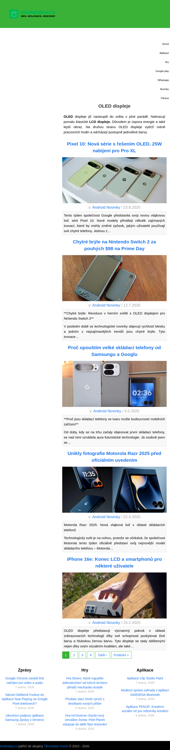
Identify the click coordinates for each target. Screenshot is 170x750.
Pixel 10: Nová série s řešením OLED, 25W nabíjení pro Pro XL (114, 147)
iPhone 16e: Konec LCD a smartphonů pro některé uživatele (114, 562)
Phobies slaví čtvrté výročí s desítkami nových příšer (84, 701)
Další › (102, 655)
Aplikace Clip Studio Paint (145, 678)
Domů (165, 44)
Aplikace (164, 53)
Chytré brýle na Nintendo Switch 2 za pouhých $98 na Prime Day (114, 245)
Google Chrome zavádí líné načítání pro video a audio (24, 680)
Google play (162, 71)
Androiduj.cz (8, 746)
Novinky (164, 89)
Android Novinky (106, 207)
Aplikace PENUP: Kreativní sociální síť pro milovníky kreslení (145, 709)
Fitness (165, 98)
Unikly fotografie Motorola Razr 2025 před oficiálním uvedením (114, 456)
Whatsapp (163, 80)
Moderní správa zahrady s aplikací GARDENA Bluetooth (145, 692)
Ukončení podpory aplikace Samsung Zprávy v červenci (24, 718)
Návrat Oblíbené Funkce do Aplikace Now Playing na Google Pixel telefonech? (25, 699)
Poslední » (121, 655)
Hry (167, 62)
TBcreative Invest (56, 746)
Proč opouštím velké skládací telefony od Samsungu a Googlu (114, 351)
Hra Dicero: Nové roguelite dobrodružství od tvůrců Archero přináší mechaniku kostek (84, 682)
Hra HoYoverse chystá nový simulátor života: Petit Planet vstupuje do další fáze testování (85, 720)
